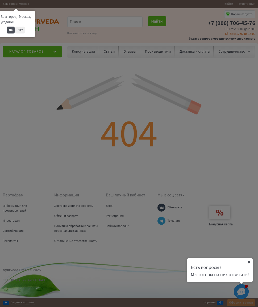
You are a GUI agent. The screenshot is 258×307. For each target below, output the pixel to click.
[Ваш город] (249, 262)
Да (11, 30)
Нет (20, 30)
